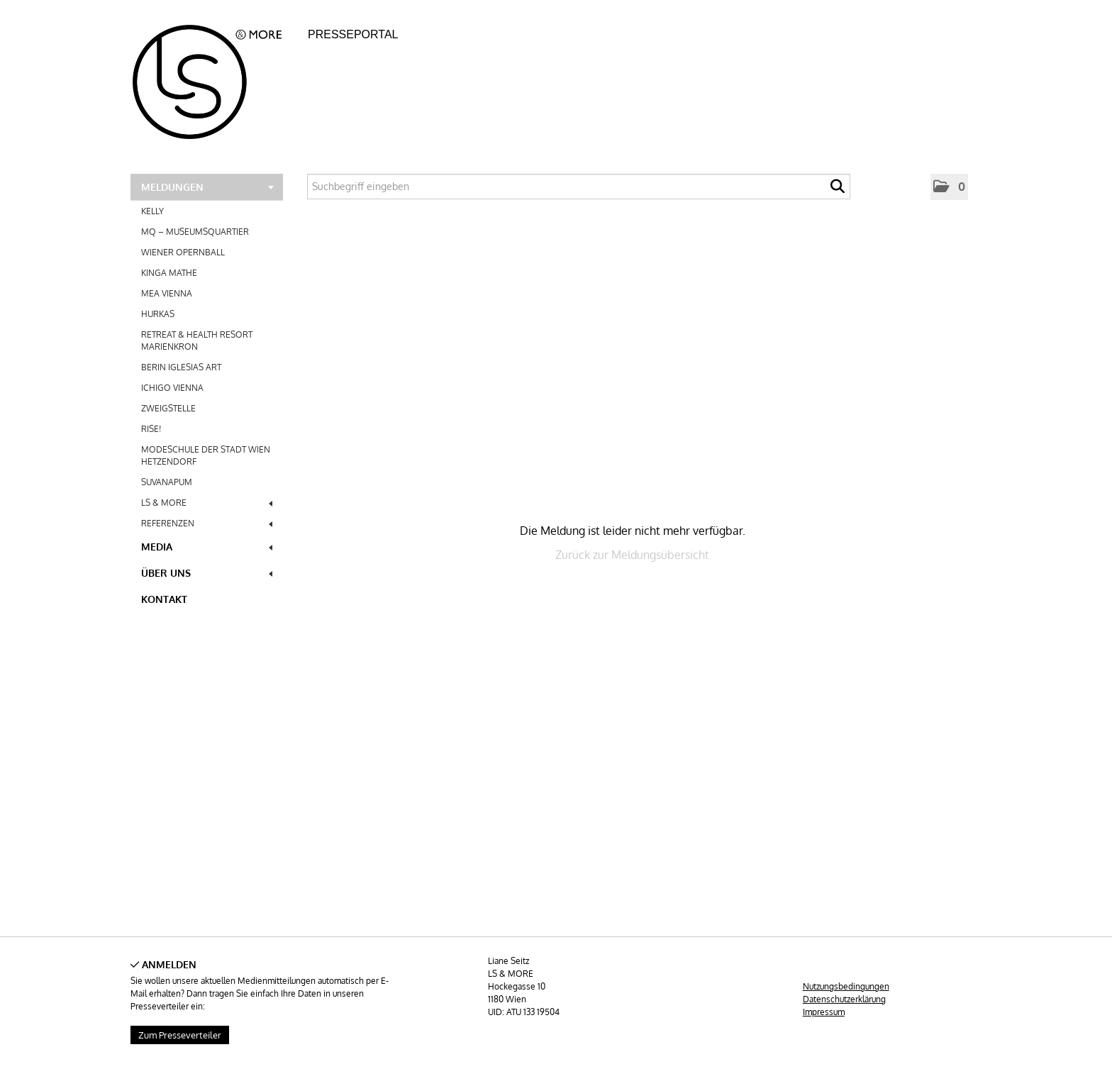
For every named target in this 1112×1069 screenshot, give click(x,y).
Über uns (206, 573)
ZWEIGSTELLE (168, 408)
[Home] (215, 77)
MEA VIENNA (166, 293)
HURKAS (157, 314)
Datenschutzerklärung (844, 999)
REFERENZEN (206, 523)
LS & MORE (206, 502)
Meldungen (207, 187)
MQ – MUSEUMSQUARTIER (195, 231)
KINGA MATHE (169, 272)
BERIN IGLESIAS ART (181, 367)
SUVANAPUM (166, 482)
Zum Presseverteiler (179, 1035)
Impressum (824, 1012)
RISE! (151, 428)
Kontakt (164, 599)
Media (206, 547)
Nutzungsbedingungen (846, 986)
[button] (949, 187)
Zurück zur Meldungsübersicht (632, 555)
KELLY (152, 211)
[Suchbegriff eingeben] (578, 186)
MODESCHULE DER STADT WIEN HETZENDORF (205, 455)
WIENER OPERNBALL (183, 252)
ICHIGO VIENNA (172, 387)
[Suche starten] (837, 190)
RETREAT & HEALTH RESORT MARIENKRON (196, 340)
